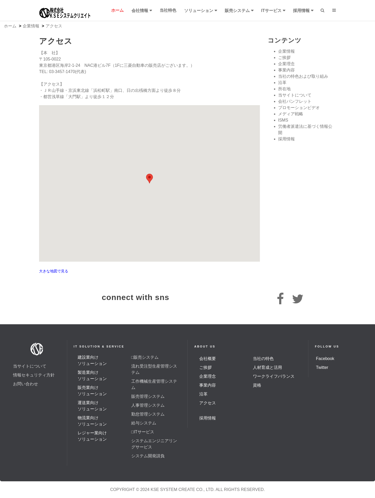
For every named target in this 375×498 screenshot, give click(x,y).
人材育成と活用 (267, 367)
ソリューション (198, 10)
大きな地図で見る (53, 271)
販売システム (237, 10)
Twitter (322, 367)
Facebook (325, 358)
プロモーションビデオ (299, 107)
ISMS (283, 120)
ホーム (117, 10)
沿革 (282, 82)
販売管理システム (148, 396)
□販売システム (145, 357)
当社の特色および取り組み (303, 76)
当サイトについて (294, 95)
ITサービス (271, 10)
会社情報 (140, 10)
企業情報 (31, 26)
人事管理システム (148, 405)
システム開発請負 (148, 456)
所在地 (284, 89)
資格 (257, 385)
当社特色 (168, 10)
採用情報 (301, 10)
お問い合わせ (25, 384)
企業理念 (286, 64)
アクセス (207, 403)
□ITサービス (142, 432)
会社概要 (207, 358)
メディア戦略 (290, 114)
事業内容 (286, 70)
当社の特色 (263, 358)
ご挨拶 (284, 57)
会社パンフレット (294, 101)
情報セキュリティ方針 (34, 375)
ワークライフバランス (274, 376)
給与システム (143, 423)
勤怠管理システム (148, 414)
